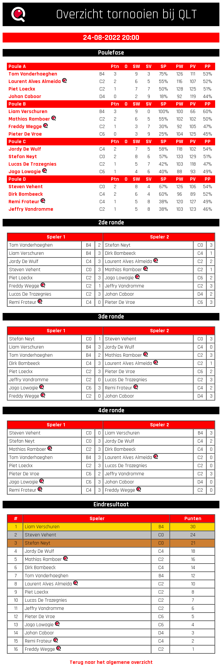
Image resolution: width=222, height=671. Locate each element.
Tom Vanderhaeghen (33, 74)
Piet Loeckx (22, 89)
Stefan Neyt (23, 156)
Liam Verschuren (28, 111)
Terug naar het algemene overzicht (111, 662)
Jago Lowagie (25, 171)
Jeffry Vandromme (31, 209)
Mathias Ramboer (29, 119)
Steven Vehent (26, 186)
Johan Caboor (25, 96)
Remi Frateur (24, 201)
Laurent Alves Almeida (35, 81)
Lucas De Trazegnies (33, 164)
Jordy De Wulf (25, 149)
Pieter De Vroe (25, 134)
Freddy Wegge (25, 126)
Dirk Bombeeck (26, 194)
